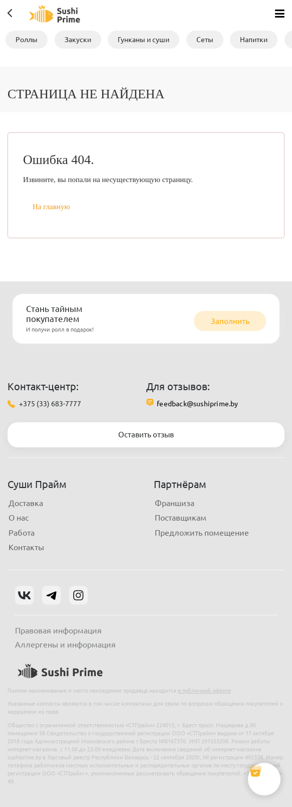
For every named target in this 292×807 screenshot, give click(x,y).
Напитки (253, 40)
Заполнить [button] (230, 321)
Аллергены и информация (65, 644)
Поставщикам (180, 517)
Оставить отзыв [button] (146, 434)
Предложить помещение (202, 532)
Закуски (78, 40)
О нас (19, 517)
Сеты (204, 40)
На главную (51, 207)
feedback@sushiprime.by (197, 404)
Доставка (26, 503)
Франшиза (174, 503)
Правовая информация (58, 630)
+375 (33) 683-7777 (50, 404)
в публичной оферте (204, 691)
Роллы (27, 40)
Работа (22, 532)
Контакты (26, 547)
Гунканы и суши (143, 40)
